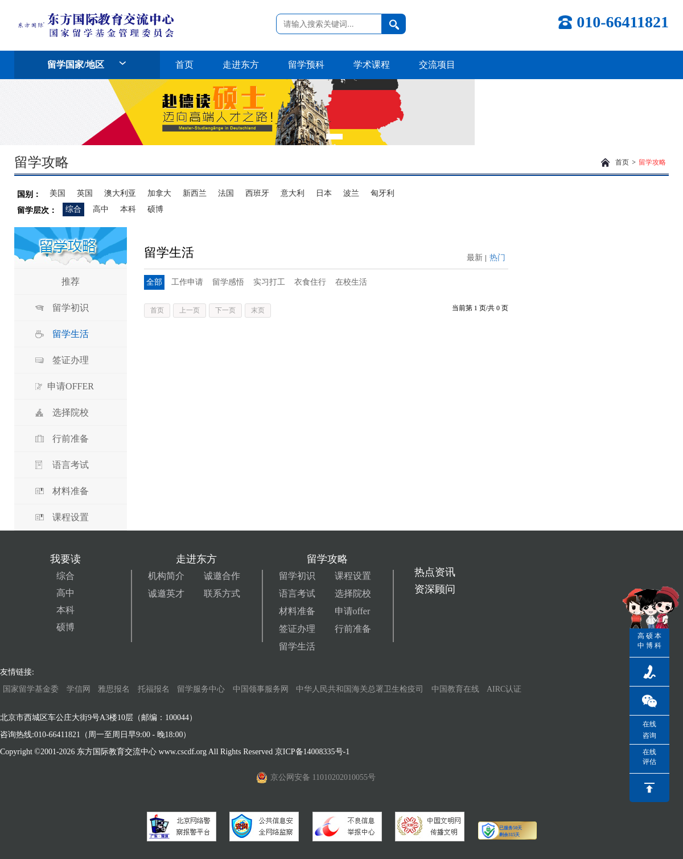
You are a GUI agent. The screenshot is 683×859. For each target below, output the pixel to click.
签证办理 (70, 360)
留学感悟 (228, 282)
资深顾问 (434, 589)
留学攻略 (652, 162)
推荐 (70, 281)
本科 (128, 209)
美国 (57, 193)
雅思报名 (114, 689)
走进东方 (241, 64)
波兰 (351, 193)
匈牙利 (382, 193)
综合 (73, 209)
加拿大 (159, 193)
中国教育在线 (456, 689)
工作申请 (187, 282)
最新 (475, 257)
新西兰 (195, 193)
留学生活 (70, 334)
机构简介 (166, 576)
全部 (154, 282)
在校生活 (351, 282)
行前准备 (70, 438)
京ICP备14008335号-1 (313, 751)
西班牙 (257, 193)
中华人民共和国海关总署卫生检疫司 (359, 689)
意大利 (293, 193)
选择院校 (70, 412)
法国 (226, 193)
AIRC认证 (504, 689)
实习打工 (269, 282)
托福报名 (154, 689)
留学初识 (70, 308)
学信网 (78, 689)
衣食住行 (310, 282)
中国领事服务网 (261, 689)
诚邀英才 (166, 593)
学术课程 (371, 64)
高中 (101, 209)
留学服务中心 (201, 689)
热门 (497, 257)
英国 (85, 193)
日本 (324, 193)
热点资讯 (434, 572)
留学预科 (306, 64)
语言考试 (70, 465)
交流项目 (437, 64)
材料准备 (70, 491)
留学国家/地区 (87, 64)
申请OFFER (70, 386)
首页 (184, 64)
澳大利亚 (120, 193)
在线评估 (649, 757)
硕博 (155, 209)
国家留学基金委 (31, 689)
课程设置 (70, 517)
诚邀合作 (222, 576)
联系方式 (222, 593)
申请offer (353, 611)
